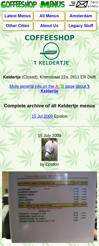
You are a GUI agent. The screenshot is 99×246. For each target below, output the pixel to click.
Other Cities (17, 25)
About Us (49, 25)
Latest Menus (18, 16)
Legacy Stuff (80, 25)
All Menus (49, 16)
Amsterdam (80, 16)
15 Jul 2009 (42, 116)
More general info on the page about (49, 88)
